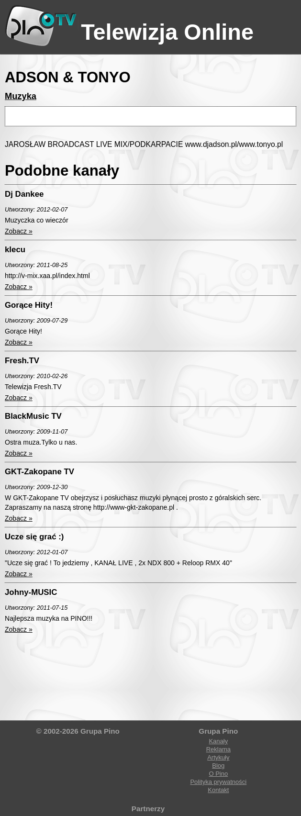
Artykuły (218, 757)
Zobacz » (19, 231)
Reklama (218, 749)
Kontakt (218, 790)
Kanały (218, 741)
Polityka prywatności (218, 781)
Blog (218, 765)
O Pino (218, 773)
